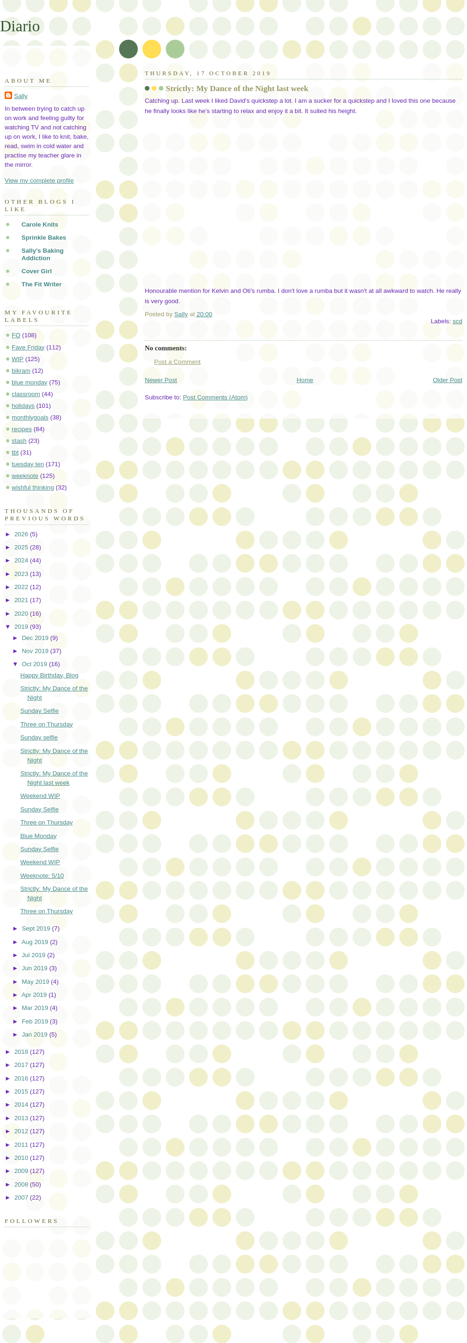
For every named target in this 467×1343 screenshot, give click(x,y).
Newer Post (161, 380)
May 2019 (36, 981)
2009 (22, 1170)
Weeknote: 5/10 (42, 875)
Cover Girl (36, 271)
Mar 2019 (36, 1007)
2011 (22, 1144)
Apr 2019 (35, 994)
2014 (22, 1104)
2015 (22, 1091)
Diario (20, 26)
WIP (17, 358)
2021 (22, 600)
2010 (22, 1157)
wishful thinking (33, 487)
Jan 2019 (36, 1034)
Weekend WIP (40, 795)
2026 (22, 534)
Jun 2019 (36, 968)
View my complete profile (39, 180)
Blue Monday (38, 835)
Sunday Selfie (39, 710)
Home (305, 380)
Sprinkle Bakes (43, 237)
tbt (15, 452)
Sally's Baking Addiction (42, 254)
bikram (21, 370)
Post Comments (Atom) (215, 397)
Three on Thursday (46, 724)
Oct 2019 (35, 664)
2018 (22, 1051)
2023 (22, 573)
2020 (22, 613)
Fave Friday (28, 347)
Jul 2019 (34, 955)
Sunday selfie (38, 737)
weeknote (25, 475)
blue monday (30, 382)
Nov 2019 (36, 650)
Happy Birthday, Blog (49, 675)
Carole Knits (39, 224)
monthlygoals (30, 417)
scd (457, 321)
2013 (22, 1118)
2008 (22, 1184)
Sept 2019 (37, 928)
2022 (22, 586)
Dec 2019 (36, 637)
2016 (22, 1078)
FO (16, 335)
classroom (26, 394)
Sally (21, 95)
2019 (22, 626)
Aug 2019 (35, 941)
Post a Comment (177, 361)
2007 (22, 1197)
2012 (22, 1131)
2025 (22, 547)
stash (19, 440)
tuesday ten (28, 464)
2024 (22, 560)
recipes (22, 429)
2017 (22, 1064)
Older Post (447, 380)
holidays (23, 405)
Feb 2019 (36, 1021)
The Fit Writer (41, 284)
